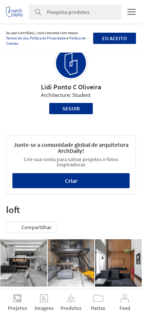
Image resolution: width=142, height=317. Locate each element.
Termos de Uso (17, 38)
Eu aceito (114, 38)
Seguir (71, 108)
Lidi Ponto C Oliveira (71, 87)
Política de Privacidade (48, 38)
